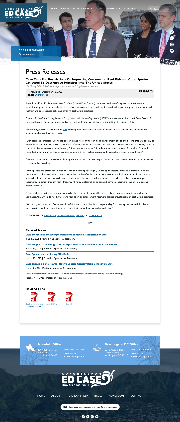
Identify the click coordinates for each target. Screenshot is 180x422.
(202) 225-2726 (144, 349)
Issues (99, 8)
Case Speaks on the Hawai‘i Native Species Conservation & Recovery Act (69, 264)
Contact (129, 8)
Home (54, 8)
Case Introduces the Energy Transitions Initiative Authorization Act (66, 234)
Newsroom (113, 8)
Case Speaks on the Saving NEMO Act (48, 254)
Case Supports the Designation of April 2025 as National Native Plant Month (71, 244)
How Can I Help (82, 8)
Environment (41, 94)
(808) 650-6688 (77, 349)
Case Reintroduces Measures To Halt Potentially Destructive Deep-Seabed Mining (74, 273)
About (65, 8)
